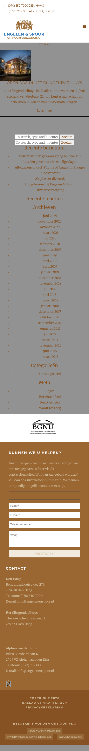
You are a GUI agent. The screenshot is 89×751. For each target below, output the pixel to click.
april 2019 (50, 266)
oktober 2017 (49, 317)
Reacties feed (50, 402)
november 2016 (49, 345)
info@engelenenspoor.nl (35, 601)
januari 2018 (50, 306)
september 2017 (50, 323)
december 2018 (50, 278)
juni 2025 (50, 216)
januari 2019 (50, 272)
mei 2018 (50, 295)
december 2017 (50, 311)
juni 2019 (50, 255)
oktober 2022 (50, 227)
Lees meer (44, 111)
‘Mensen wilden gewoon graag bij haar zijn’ (49, 156)
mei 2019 (50, 261)
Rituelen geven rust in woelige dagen (50, 162)
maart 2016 (50, 357)
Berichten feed (50, 397)
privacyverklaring (44, 707)
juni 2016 (50, 351)
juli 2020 (49, 238)
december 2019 (50, 249)
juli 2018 (50, 289)
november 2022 (50, 221)
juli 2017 (50, 334)
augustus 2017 (49, 328)
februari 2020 (50, 244)
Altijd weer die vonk (50, 179)
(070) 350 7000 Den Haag (23, 5)
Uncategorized (50, 374)
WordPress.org (50, 408)
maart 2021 (50, 233)
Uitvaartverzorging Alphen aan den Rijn (29, 736)
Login (49, 391)
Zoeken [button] (66, 137)
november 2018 (49, 283)
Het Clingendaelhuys (22, 613)
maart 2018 (50, 300)
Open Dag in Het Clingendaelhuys (44, 83)
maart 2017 (50, 340)
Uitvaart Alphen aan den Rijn (44, 730)
